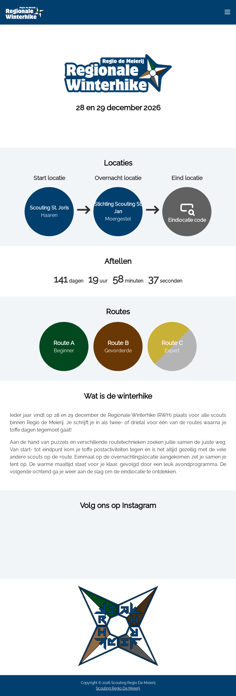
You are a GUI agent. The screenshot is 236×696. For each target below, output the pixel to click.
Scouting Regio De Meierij (118, 688)
